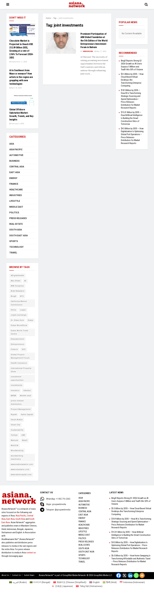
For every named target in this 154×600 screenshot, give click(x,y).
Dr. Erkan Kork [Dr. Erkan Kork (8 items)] (17, 320)
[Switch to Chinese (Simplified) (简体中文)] (70, 582)
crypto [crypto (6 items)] (23, 310)
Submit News (29, 575)
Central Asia (16, 166)
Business (14, 161)
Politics (14, 212)
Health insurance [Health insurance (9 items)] (19, 363)
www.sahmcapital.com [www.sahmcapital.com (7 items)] (21, 475)
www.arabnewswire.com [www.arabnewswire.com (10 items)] (22, 464)
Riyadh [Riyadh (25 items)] (14, 415)
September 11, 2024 (18, 62)
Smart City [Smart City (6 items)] (15, 425)
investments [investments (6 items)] (16, 385)
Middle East (16, 207)
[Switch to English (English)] (94, 582)
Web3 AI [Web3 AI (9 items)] (14, 445)
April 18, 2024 (15, 88)
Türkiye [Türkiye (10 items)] (14, 435)
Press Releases (19, 34)
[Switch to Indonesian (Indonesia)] (132, 582)
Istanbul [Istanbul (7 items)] (27, 390)
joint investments (66, 18)
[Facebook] (118, 575)
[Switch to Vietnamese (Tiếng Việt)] (89, 586)
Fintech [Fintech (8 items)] (14, 349)
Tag (54, 18)
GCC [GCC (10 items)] (24, 349)
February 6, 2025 (16, 124)
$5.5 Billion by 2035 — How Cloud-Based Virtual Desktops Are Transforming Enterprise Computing (132, 80)
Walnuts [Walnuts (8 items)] (14, 440)
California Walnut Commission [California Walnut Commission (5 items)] (19, 303)
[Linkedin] (130, 575)
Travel (13, 252)
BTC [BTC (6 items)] (22, 296)
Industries (15, 195)
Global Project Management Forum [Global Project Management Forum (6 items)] (20, 356)
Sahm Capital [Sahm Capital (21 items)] (27, 415)
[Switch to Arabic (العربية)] (18, 582)
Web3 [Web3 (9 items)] (24, 440)
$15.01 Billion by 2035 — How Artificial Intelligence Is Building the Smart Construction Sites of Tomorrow (131, 118)
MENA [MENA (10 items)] (13, 396)
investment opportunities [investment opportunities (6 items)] (17, 378)
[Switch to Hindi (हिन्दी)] (109, 582)
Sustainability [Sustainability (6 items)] (17, 430)
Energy (13, 178)
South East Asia (18, 235)
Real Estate (16, 224)
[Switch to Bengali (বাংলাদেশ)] (40, 582)
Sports (13, 241)
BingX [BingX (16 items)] (13, 296)
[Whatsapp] (136, 575)
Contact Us (16, 575)
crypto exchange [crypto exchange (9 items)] (18, 315)
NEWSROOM (88, 51)
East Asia (14, 172)
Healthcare (16, 189)
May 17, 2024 (100, 51)
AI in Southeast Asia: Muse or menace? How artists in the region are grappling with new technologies (21, 77)
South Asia (15, 229)
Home (48, 18)
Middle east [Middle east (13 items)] (25, 396)
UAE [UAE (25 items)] (23, 435)
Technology (16, 247)
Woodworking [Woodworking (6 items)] (17, 451)
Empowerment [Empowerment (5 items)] (17, 339)
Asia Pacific (16, 149)
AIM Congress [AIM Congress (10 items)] (17, 286)
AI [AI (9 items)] (25, 281)
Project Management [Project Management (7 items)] (21, 409)
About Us (5, 575)
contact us (31, 552)
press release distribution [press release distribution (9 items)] (17, 402)
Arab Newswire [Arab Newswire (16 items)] (18, 291)
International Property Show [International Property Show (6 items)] (21, 370)
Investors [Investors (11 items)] (15, 390)
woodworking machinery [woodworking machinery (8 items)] (17, 457)
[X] (124, 575)
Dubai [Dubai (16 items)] (30, 320)
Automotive (16, 155)
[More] (142, 575)
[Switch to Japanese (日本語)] (62, 586)
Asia (11, 144)
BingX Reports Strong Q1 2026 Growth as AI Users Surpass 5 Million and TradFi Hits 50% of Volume (131, 501)
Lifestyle (14, 201)
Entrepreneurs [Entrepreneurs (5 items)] (17, 344)
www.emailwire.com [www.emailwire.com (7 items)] (20, 469)
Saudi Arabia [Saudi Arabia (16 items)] (17, 420)
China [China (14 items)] (13, 310)
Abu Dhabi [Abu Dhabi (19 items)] (15, 281)
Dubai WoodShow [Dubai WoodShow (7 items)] (19, 325)
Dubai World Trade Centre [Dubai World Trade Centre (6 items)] (19, 332)
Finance (13, 184)
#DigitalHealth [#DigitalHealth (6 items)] (17, 276)
